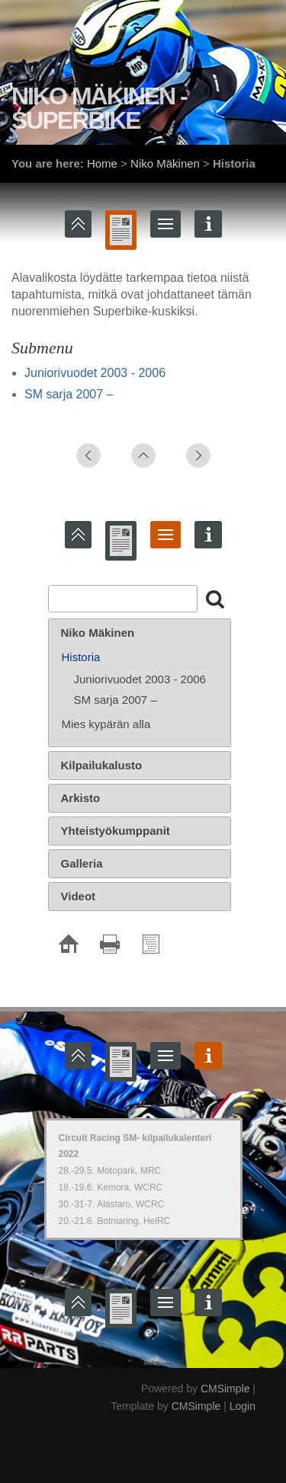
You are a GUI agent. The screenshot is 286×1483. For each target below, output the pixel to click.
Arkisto (81, 797)
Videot (78, 896)
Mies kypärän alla (106, 724)
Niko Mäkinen (165, 163)
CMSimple (225, 1388)
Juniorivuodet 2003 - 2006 (94, 372)
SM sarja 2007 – (69, 394)
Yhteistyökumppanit (115, 830)
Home (102, 163)
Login (242, 1406)
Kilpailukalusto (102, 765)
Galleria (82, 863)
